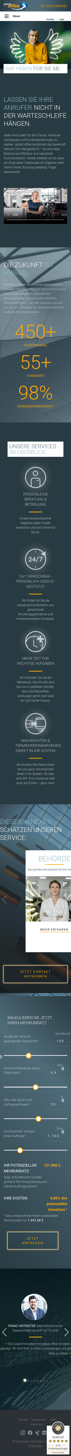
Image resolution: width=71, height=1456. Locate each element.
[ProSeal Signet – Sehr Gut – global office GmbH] (58, 1435)
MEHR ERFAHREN (54, 929)
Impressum (37, 1424)
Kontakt (23, 1419)
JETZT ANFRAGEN (33, 1240)
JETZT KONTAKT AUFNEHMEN (35, 974)
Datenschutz (39, 1419)
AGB (52, 1419)
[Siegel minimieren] (67, 1427)
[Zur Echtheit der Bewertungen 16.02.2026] (58, 1452)
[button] (66, 900)
